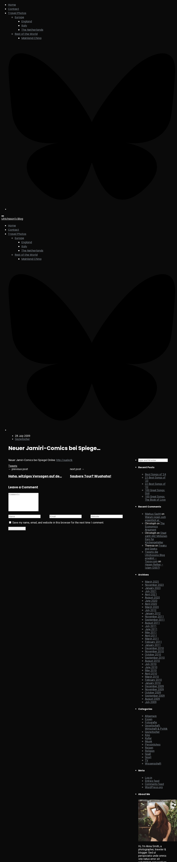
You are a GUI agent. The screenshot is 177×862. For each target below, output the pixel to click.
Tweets (12, 466)
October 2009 (153, 692)
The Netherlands (32, 30)
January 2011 (153, 645)
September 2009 (155, 695)
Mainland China (31, 38)
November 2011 (154, 616)
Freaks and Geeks (156, 547)
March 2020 (152, 607)
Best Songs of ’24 (155, 474)
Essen (148, 719)
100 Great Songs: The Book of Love (155, 498)
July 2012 (150, 610)
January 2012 (153, 613)
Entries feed (152, 780)
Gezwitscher (22, 439)
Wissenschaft (153, 763)
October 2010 (153, 654)
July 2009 (150, 702)
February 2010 (153, 680)
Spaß (148, 754)
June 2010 (151, 667)
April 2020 (151, 604)
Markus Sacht (153, 514)
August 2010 (152, 660)
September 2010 (155, 657)
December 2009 (154, 686)
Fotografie (151, 722)
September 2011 (155, 619)
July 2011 (150, 626)
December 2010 (154, 648)
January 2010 (153, 683)
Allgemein (151, 716)
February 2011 (153, 642)
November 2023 (154, 584)
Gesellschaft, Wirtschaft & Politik (156, 727)
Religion (149, 750)
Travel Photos (17, 13)
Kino (147, 735)
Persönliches (152, 744)
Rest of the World (26, 34)
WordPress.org (154, 787)
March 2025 (152, 581)
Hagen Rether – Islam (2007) (154, 566)
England (26, 21)
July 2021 (150, 591)
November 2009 (154, 689)
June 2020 (151, 600)
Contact (13, 9)
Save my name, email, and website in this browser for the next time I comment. (58, 526)
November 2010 (154, 651)
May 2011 (151, 632)
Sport (148, 757)
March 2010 (152, 676)
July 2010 (150, 664)
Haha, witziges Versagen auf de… (35, 476)
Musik (148, 741)
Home (12, 5)
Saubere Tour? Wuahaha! (90, 476)
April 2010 (151, 673)
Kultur (148, 738)
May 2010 (151, 670)
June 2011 (151, 629)
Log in (148, 777)
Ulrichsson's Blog (12, 219)
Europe (19, 17)
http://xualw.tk (64, 460)
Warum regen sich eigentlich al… (155, 519)
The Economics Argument (155, 526)
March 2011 (152, 638)
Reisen (149, 747)
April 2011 (151, 635)
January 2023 (153, 588)
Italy (24, 26)
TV (146, 760)
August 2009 (152, 698)
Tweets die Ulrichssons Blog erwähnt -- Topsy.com (155, 556)
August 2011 (152, 622)
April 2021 (151, 594)
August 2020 (152, 597)
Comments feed (154, 784)
